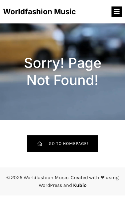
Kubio (80, 185)
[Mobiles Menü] (116, 11)
